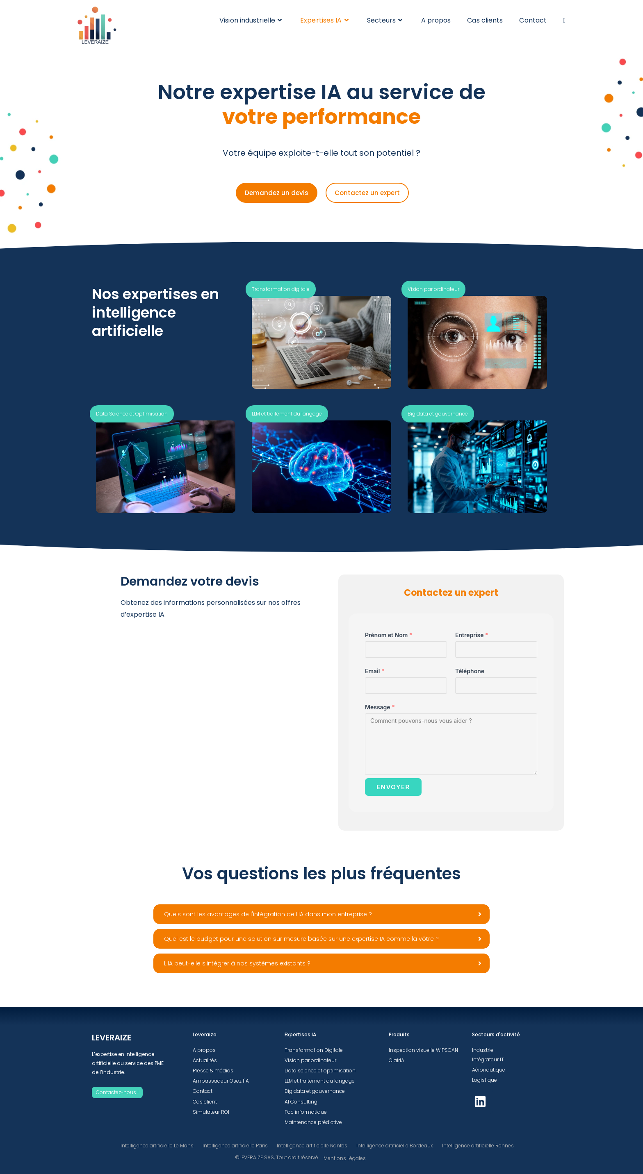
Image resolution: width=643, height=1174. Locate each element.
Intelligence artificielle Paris (235, 1146)
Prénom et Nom (548, 634)
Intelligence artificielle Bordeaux (394, 1146)
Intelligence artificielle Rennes (478, 1146)
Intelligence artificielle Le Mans (157, 1146)
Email (535, 671)
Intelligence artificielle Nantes (312, 1146)
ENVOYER (553, 787)
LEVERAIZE (111, 1037)
